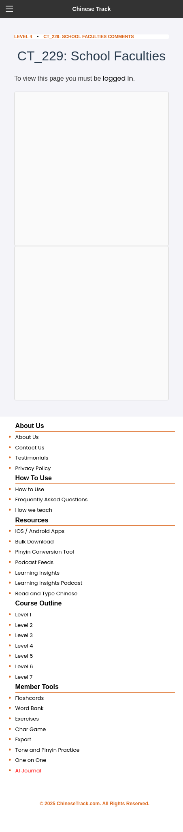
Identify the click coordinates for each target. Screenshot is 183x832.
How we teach (33, 510)
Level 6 (24, 666)
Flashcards (29, 698)
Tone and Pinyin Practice (47, 750)
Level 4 (23, 36)
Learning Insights (37, 573)
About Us (29, 425)
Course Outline (38, 603)
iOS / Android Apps (40, 531)
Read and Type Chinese (46, 593)
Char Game (30, 729)
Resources (32, 520)
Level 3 (24, 635)
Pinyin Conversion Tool (44, 552)
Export (23, 739)
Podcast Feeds (34, 562)
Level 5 (24, 656)
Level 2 (24, 625)
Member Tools (37, 686)
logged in (118, 78)
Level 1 (23, 614)
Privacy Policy (33, 468)
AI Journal (28, 770)
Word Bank (29, 708)
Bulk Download (34, 541)
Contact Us (30, 447)
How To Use (33, 478)
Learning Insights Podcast (49, 583)
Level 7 (24, 677)
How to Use (30, 489)
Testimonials (32, 458)
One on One (31, 760)
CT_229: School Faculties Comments (88, 36)
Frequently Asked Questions (51, 499)
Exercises (27, 719)
